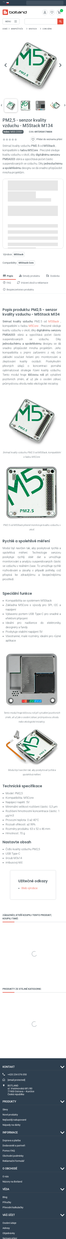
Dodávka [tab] (53, 275)
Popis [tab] (8, 275)
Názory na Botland (12, 1181)
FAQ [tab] (7, 282)
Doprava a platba (12, 1140)
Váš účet (9, 1215)
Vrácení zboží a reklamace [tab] (32, 282)
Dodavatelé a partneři (14, 1145)
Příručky (7, 1202)
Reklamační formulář (13, 1161)
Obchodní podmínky (13, 1156)
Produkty (9, 1101)
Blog (5, 1197)
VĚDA (6, 1189)
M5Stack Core (26, 262)
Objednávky (9, 1233)
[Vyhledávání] (44, 21)
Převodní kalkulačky (13, 1207)
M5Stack (53, 321)
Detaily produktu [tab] (29, 275)
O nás (6, 1176)
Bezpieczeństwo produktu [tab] (18, 289)
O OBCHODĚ (10, 1168)
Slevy (5, 1109)
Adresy (6, 1228)
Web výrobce (29, 888)
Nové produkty (10, 1114)
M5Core (33, 326)
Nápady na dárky (11, 1125)
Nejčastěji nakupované (14, 1120)
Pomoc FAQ (9, 1150)
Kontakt (9, 1066)
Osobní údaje (9, 1223)
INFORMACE (10, 1132)
